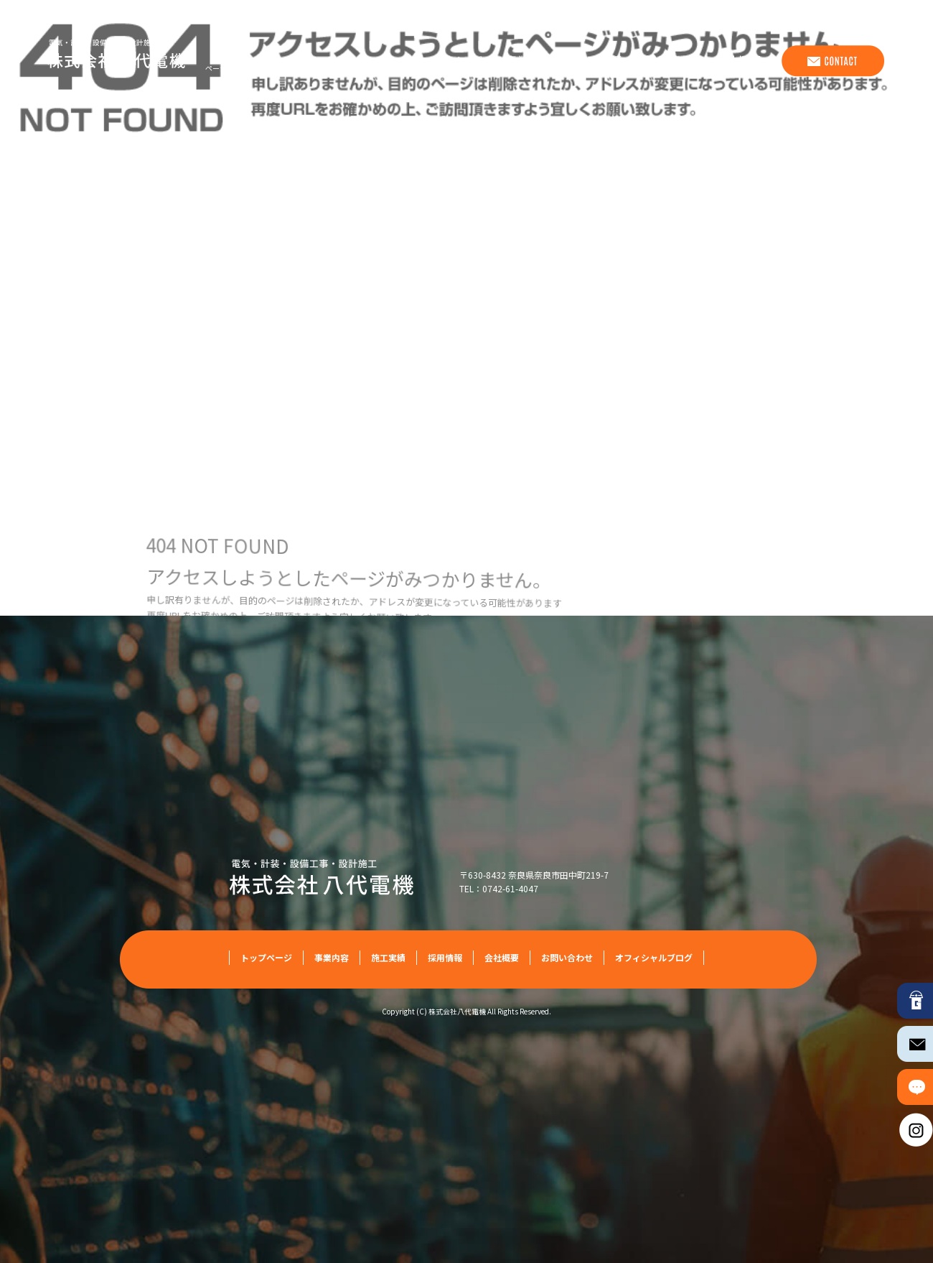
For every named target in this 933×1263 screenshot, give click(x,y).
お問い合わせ (832, 61)
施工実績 (598, 61)
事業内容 (527, 61)
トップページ (448, 61)
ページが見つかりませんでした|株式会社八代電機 (285, 68)
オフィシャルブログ (654, 957)
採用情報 (670, 61)
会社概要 (742, 61)
